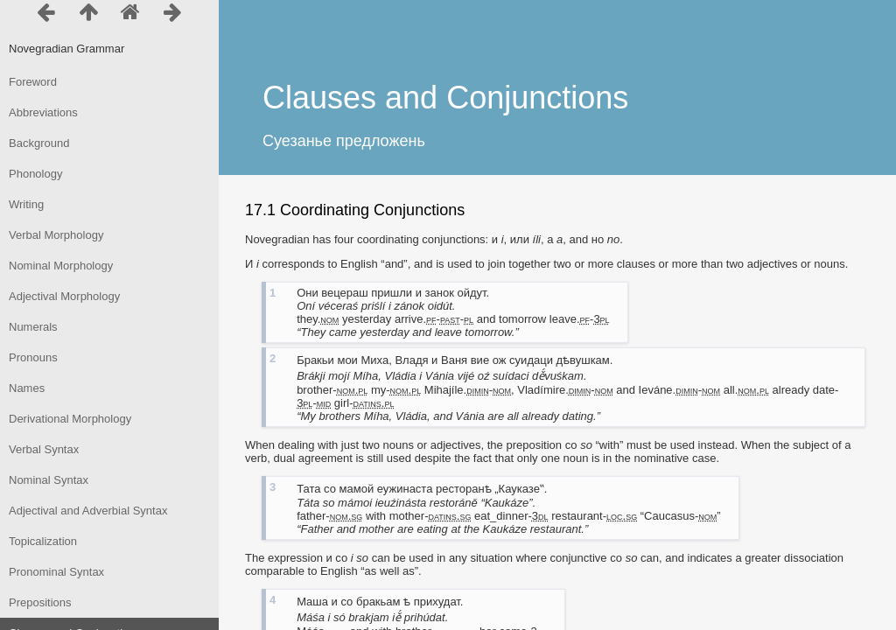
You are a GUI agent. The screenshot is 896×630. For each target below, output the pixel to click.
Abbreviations (43, 112)
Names (27, 388)
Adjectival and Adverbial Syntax (88, 510)
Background (39, 143)
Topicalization (43, 541)
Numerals (33, 326)
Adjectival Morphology (64, 296)
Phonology (35, 173)
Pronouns (33, 357)
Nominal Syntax (48, 479)
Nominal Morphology (61, 265)
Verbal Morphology (56, 235)
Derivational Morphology (70, 418)
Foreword (33, 81)
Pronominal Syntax (56, 571)
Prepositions (40, 602)
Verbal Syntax (44, 449)
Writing (26, 204)
